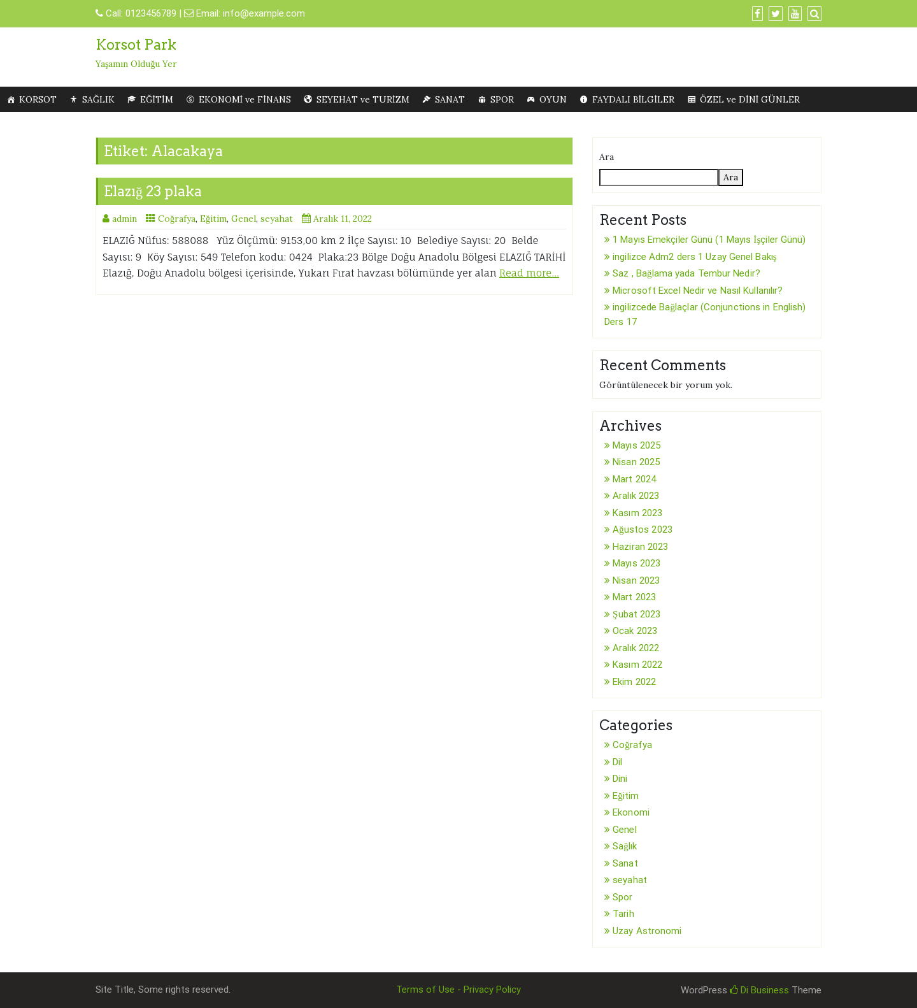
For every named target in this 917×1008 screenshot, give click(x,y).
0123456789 (150, 13)
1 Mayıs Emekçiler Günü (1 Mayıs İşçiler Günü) (709, 239)
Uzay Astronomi (647, 931)
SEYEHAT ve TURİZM (362, 99)
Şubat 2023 (636, 614)
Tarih (623, 913)
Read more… (529, 273)
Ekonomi (631, 812)
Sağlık (625, 846)
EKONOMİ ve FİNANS (245, 99)
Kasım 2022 (637, 664)
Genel (243, 218)
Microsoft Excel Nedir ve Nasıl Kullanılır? (698, 290)
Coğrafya (176, 218)
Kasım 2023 (637, 513)
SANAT (450, 99)
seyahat (276, 218)
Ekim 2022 (634, 682)
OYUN (553, 99)
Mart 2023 (634, 597)
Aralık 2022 (636, 648)
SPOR (502, 99)
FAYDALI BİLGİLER (633, 99)
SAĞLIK (98, 99)
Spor (622, 897)
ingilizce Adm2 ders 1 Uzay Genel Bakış (695, 257)
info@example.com (264, 13)
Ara (606, 156)
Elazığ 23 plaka (153, 191)
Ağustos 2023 (642, 529)
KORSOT (38, 99)
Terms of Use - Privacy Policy (458, 989)
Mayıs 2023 (636, 563)
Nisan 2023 (636, 580)
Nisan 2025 (636, 462)
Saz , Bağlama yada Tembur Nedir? (686, 273)
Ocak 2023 (635, 631)
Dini (620, 778)
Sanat (625, 863)
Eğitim (213, 218)
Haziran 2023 (640, 546)
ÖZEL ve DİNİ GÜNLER (750, 99)
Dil (617, 762)
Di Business (759, 990)
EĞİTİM (156, 99)
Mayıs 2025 (636, 445)
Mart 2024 (634, 479)
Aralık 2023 (636, 495)
